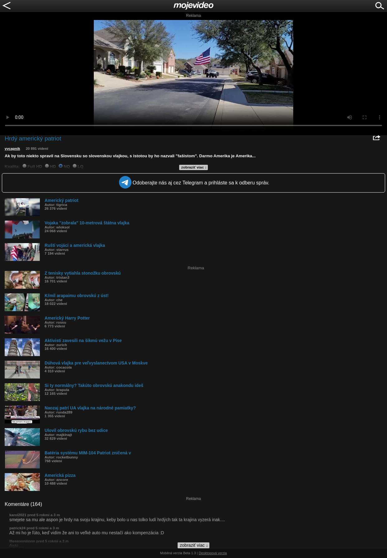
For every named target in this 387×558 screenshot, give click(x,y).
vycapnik (12, 148)
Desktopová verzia (213, 553)
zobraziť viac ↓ (194, 167)
